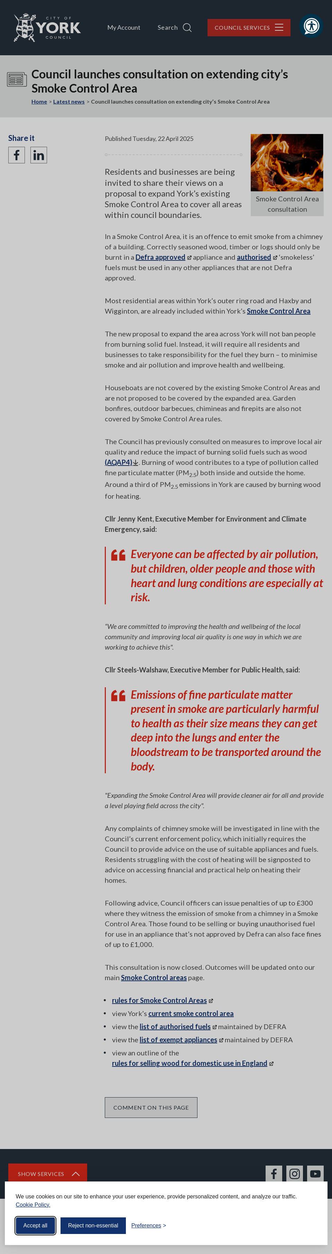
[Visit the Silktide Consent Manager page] (312, 1226)
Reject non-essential (93, 1225)
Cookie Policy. (33, 1205)
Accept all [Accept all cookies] (35, 1225)
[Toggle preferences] (148, 1226)
